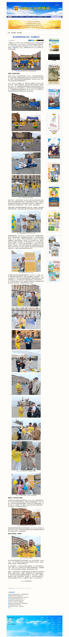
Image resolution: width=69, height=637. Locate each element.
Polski (52, 632)
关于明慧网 (10, 620)
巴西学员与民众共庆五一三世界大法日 (16, 606)
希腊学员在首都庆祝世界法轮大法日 (16, 595)
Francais (47, 632)
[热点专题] (16, 17)
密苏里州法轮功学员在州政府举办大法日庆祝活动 (18, 597)
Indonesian (53, 624)
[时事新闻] (9, 17)
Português (59, 617)
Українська (59, 630)
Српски (58, 624)
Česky (47, 622)
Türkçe (58, 628)
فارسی (47, 630)
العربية (47, 617)
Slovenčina (59, 622)
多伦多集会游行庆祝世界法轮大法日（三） (17, 598)
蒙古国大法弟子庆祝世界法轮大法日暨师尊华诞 (18, 603)
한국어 (52, 630)
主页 (9, 32)
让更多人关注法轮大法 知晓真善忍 (16, 601)
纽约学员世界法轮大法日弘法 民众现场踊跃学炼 (18, 594)
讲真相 (13, 47)
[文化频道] (34, 17)
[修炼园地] (28, 17)
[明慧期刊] (22, 17)
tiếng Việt (59, 632)
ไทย (58, 626)
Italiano (52, 626)
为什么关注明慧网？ (12, 624)
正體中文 (42, 617)
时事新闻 (13, 32)
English (47, 626)
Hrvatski (52, 622)
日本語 (52, 628)
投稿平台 (10, 622)
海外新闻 (19, 32)
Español (47, 628)
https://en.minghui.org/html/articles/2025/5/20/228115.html (22, 588)
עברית (52, 617)
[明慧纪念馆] (40, 17)
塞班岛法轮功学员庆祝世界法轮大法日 (16, 600)
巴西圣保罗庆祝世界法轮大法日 (15, 604)
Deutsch (47, 624)
